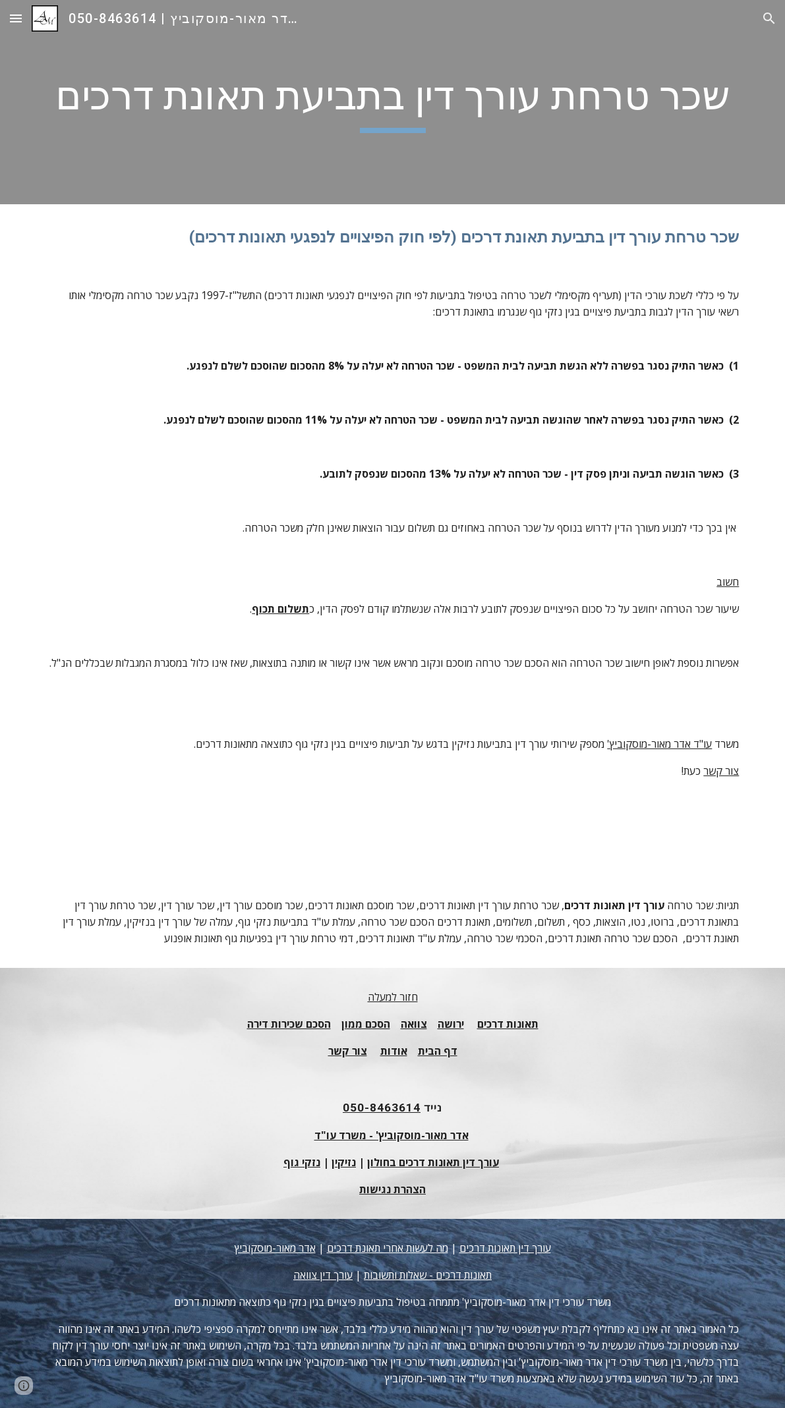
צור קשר (721, 771)
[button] (16, 18)
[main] (393, 102)
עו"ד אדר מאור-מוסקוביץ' (659, 744)
